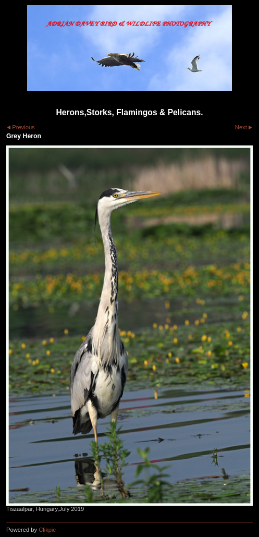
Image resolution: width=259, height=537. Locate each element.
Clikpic (47, 530)
